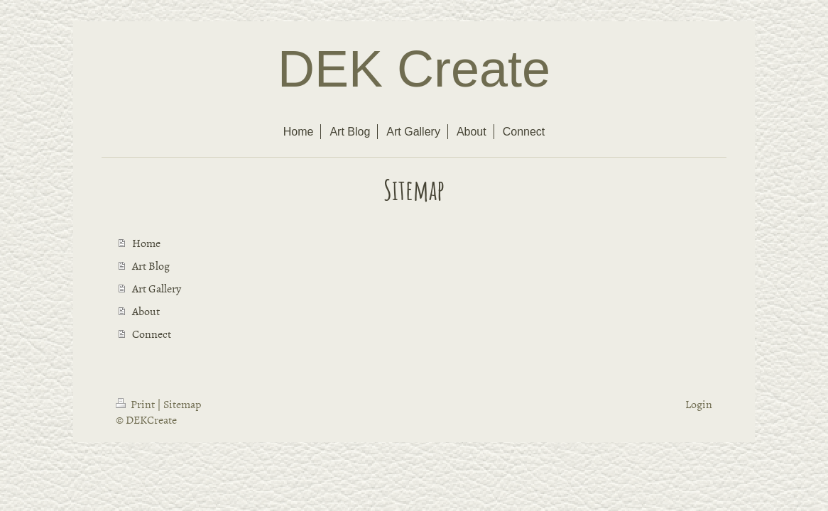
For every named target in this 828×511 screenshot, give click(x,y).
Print (136, 403)
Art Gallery (156, 288)
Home (146, 242)
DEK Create (414, 68)
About (146, 310)
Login (698, 403)
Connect (151, 333)
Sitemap (182, 403)
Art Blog (151, 265)
